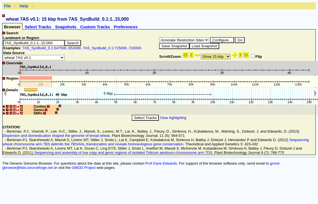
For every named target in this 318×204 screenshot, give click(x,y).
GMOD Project (84, 167)
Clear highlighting (173, 118)
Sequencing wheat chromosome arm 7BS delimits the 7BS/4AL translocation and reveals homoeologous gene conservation (156, 142)
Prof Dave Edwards (161, 163)
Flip (256, 56)
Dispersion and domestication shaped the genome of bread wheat (56, 135)
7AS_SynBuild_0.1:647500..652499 (51, 48)
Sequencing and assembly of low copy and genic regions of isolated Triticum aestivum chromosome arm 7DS (123, 152)
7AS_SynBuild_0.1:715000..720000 (112, 48)
